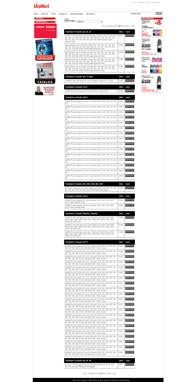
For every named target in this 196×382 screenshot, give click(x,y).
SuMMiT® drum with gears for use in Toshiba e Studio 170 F (86, 91)
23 (115, 26)
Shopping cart (143, 2)
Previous (110, 26)
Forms (53, 14)
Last (132, 26)
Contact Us (63, 14)
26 (122, 26)
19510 (121, 188)
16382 (121, 81)
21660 (121, 218)
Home (36, 14)
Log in (133, 2)
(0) (149, 2)
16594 (121, 91)
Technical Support (76, 14)
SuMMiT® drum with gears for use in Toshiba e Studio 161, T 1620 (89, 81)
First (103, 26)
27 (124, 26)
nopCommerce (124, 380)
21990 (121, 45)
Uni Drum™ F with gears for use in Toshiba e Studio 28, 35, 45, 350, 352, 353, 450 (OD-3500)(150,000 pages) (89, 366)
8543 (120, 36)
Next (127, 26)
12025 (121, 200)
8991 (120, 365)
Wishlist (155, 2)
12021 (121, 246)
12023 (121, 101)
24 (117, 26)
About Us (44, 14)
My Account (90, 14)
